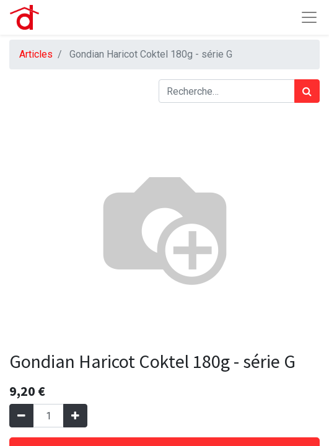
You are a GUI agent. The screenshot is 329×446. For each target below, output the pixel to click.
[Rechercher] (307, 91)
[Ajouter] (75, 415)
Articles (36, 54)
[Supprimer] (21, 415)
